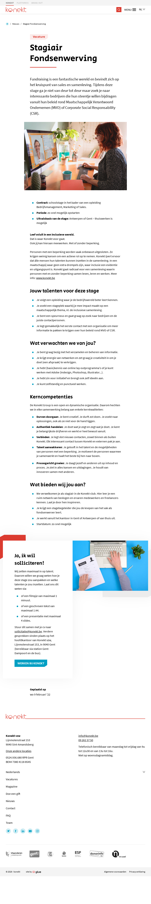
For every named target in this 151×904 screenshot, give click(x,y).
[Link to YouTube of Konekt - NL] (30, 831)
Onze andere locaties (18, 751)
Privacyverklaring (137, 871)
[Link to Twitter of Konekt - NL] (8, 831)
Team (9, 822)
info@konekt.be (88, 736)
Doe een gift (13, 793)
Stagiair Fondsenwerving (34, 23)
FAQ (8, 815)
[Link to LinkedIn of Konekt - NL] (22, 831)
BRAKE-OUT (37, 2)
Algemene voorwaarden (115, 871)
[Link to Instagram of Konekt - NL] (37, 831)
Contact (10, 808)
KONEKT (10, 2)
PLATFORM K (22, 2)
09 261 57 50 (85, 740)
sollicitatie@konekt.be (28, 631)
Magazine (11, 786)
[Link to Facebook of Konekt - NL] (15, 831)
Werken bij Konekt (30, 663)
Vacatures (12, 779)
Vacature (39, 37)
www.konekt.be (45, 278)
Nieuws (15, 23)
